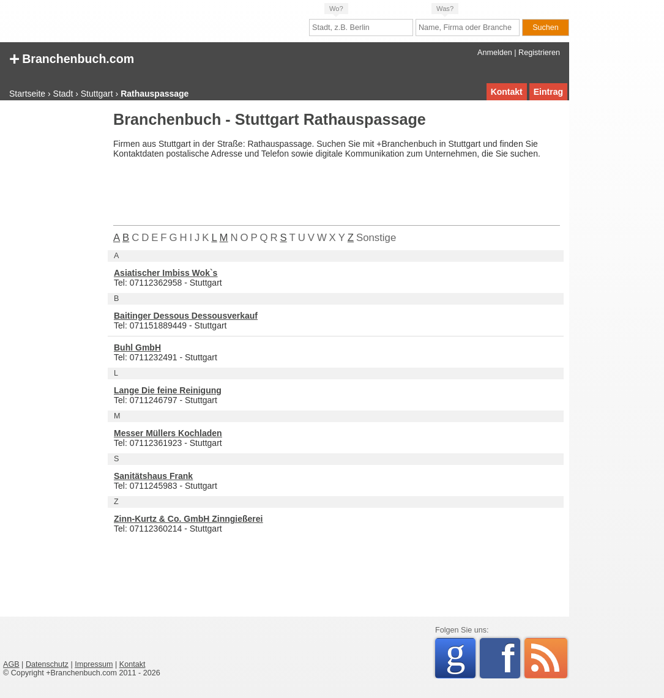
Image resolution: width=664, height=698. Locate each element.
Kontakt (507, 92)
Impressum (94, 664)
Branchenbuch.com (71, 57)
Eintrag (548, 92)
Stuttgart (97, 93)
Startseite (27, 93)
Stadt (63, 93)
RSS (545, 658)
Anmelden (494, 52)
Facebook (510, 658)
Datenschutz (47, 664)
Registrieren (539, 52)
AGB (11, 664)
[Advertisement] (52, 296)
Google (461, 656)
